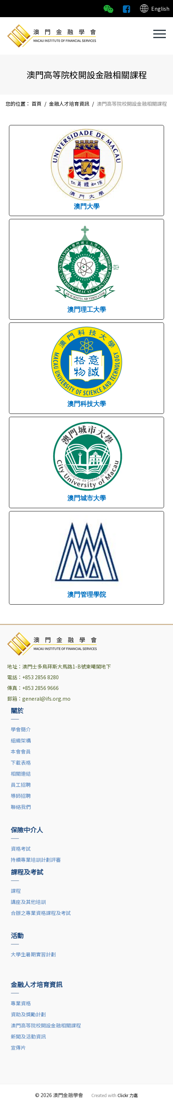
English (154, 9)
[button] (159, 34)
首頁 (37, 103)
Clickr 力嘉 (127, 1095)
